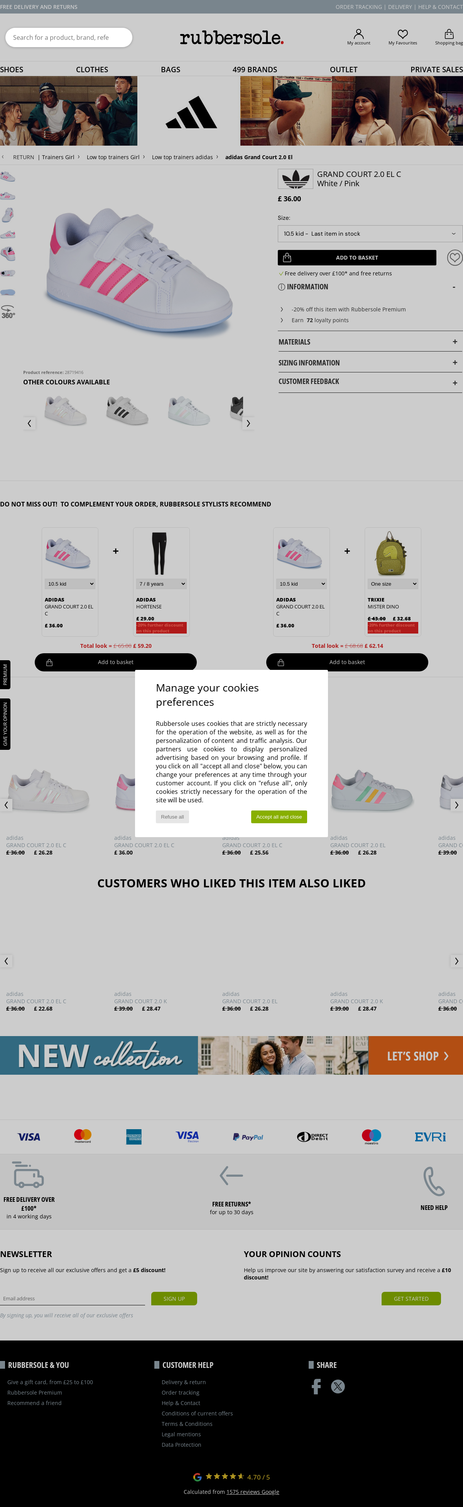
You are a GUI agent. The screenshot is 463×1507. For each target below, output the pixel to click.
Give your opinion (5, 724)
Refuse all (172, 817)
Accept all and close (279, 817)
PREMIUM (5, 674)
